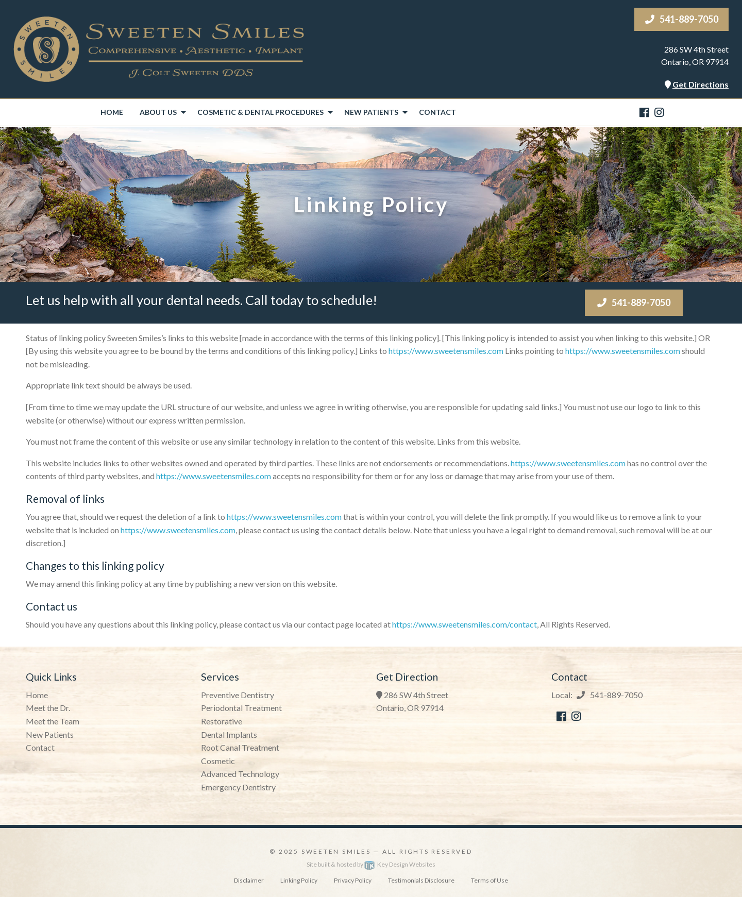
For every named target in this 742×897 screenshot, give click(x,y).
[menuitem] (111, 112)
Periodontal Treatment (241, 708)
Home (111, 112)
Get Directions (700, 84)
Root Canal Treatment (240, 747)
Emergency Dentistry (238, 787)
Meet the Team (52, 721)
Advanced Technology (240, 773)
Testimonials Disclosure (421, 880)
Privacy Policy (353, 880)
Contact (437, 112)
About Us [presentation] (158, 112)
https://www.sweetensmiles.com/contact (464, 624)
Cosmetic (218, 761)
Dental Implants (229, 734)
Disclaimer (249, 880)
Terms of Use (489, 880)
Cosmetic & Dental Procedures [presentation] (260, 112)
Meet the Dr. (48, 708)
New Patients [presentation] (371, 112)
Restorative (221, 721)
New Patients (50, 734)
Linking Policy (298, 880)
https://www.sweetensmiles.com (446, 351)
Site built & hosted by (371, 864)
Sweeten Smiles (336, 851)
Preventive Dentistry (237, 695)
